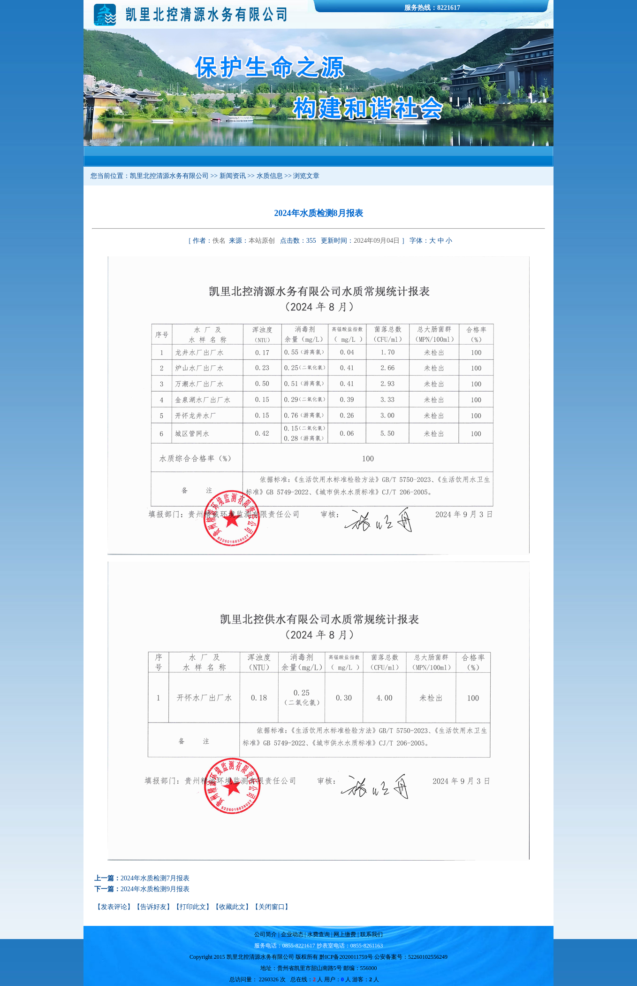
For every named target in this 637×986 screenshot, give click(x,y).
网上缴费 (345, 934)
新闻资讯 (233, 175)
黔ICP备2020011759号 (346, 957)
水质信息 (270, 175)
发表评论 (114, 906)
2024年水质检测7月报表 (155, 878)
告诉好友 (153, 906)
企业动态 (292, 934)
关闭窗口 (271, 906)
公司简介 (266, 934)
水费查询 (318, 934)
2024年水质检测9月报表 (155, 889)
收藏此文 (232, 906)
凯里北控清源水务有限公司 (169, 175)
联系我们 (371, 934)
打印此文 (193, 906)
